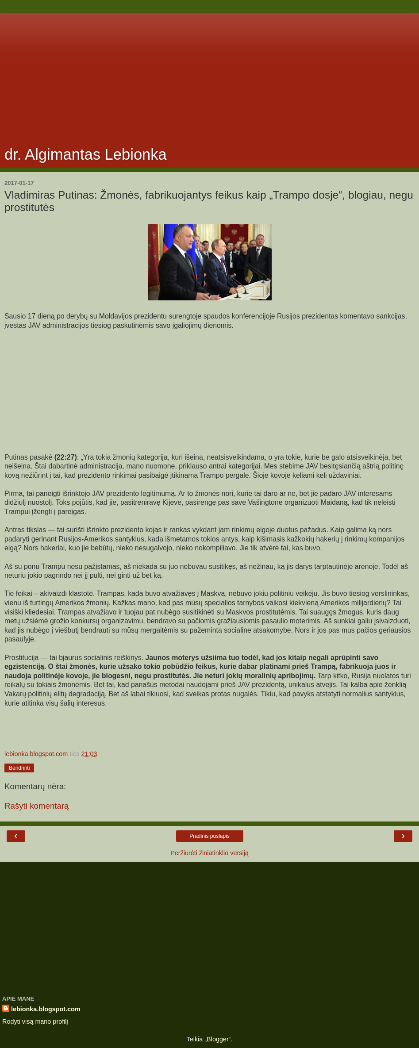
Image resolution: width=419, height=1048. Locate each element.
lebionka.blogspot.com (46, 1009)
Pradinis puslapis (209, 836)
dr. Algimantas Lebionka (85, 154)
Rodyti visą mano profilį (35, 1021)
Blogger (218, 1039)
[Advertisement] (209, 75)
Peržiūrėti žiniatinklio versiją (209, 852)
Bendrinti (19, 768)
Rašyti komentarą (36, 805)
